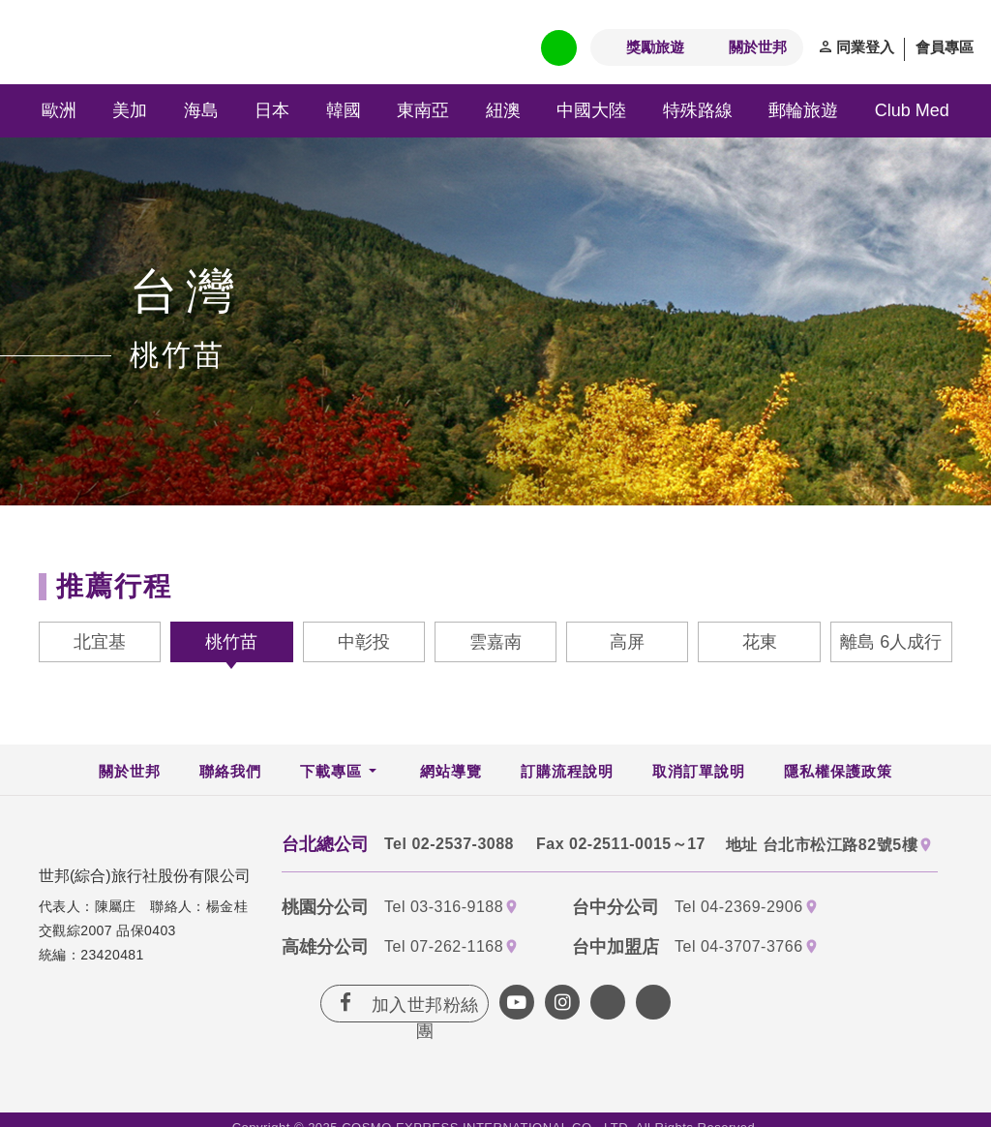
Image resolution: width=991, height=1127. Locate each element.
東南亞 (423, 110)
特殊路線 (698, 110)
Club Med (912, 110)
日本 (272, 110)
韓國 (343, 110)
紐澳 (503, 110)
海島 (201, 110)
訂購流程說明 (567, 771)
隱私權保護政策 (838, 771)
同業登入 (865, 47)
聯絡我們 (230, 771)
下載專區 (331, 771)
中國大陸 (591, 110)
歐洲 (59, 110)
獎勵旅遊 (655, 47)
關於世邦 (758, 47)
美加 (129, 110)
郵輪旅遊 (803, 110)
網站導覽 (451, 771)
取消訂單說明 (698, 771)
